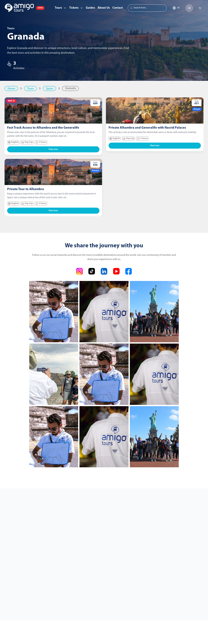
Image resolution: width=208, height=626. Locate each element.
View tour (53, 149)
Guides (90, 7)
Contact (117, 7)
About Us (104, 7)
